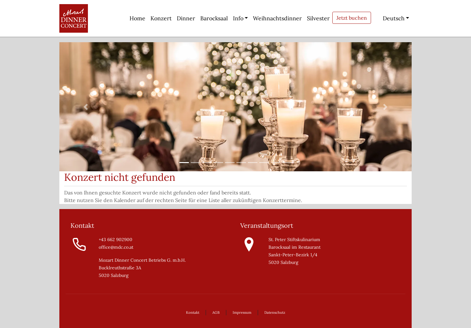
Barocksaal (214, 18)
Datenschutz (274, 312)
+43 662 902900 (115, 239)
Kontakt (192, 312)
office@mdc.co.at (116, 247)
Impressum (242, 312)
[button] (85, 106)
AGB (216, 312)
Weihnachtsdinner (277, 18)
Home (137, 18)
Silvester (318, 18)
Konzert (161, 18)
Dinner (186, 18)
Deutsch (389, 18)
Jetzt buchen (351, 18)
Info (238, 18)
